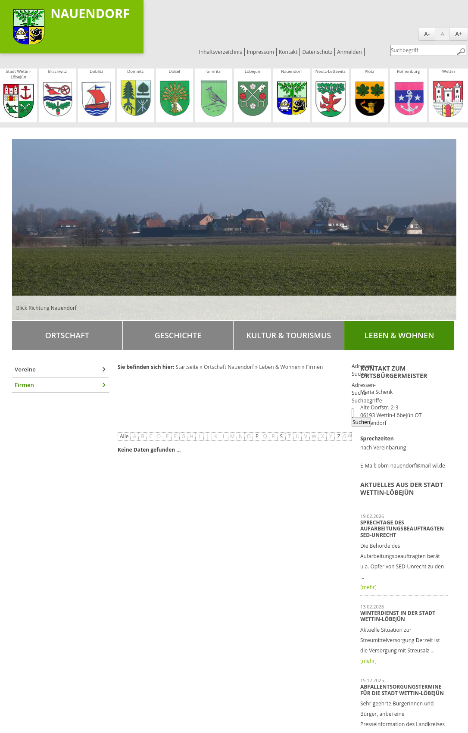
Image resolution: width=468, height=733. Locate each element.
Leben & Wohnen (399, 335)
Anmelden (349, 52)
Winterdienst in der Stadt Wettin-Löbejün (397, 616)
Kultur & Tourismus (288, 335)
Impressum (260, 52)
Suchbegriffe (367, 400)
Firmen (24, 385)
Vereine (25, 369)
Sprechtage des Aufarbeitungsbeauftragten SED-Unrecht (402, 529)
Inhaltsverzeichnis (220, 52)
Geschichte (178, 335)
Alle (124, 436)
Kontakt (288, 52)
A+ (458, 34)
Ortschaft (67, 335)
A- (427, 34)
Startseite (186, 367)
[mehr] (368, 587)
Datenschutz (317, 52)
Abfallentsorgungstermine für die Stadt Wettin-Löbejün (402, 689)
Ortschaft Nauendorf (229, 367)
